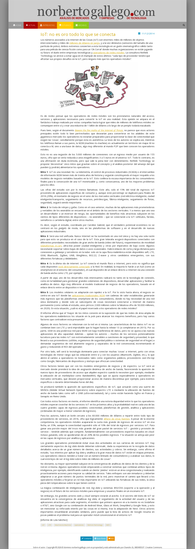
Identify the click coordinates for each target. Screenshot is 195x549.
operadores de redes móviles (108, 52)
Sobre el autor (39, 547)
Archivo (81, 25)
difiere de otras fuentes (117, 418)
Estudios (65, 25)
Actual (30, 25)
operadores (79, 525)
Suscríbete (100, 538)
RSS (111, 538)
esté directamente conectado (74, 266)
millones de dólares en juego (84, 42)
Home (17, 25)
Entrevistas (47, 25)
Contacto (87, 538)
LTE (49, 525)
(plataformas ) (51, 245)
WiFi (108, 525)
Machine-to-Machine (63, 525)
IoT (43, 525)
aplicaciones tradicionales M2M (88, 295)
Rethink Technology (95, 525)
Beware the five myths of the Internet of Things (99, 130)
